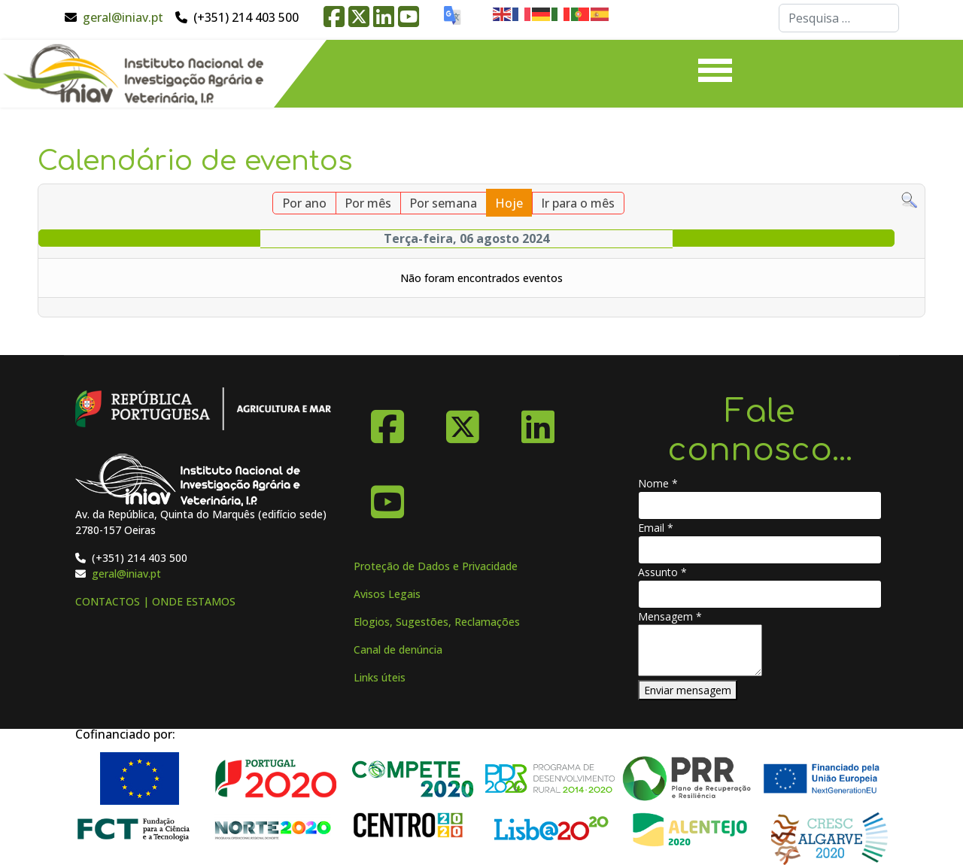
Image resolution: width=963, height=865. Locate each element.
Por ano (304, 203)
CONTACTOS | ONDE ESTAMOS (155, 601)
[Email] (760, 550)
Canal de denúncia (398, 649)
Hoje (509, 203)
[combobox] (839, 18)
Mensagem (670, 616)
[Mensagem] (700, 650)
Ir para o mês (578, 203)
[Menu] (715, 74)
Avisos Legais (387, 594)
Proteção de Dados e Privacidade (436, 566)
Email (655, 528)
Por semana (443, 203)
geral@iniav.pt (123, 17)
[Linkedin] (538, 421)
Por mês (368, 203)
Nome (658, 483)
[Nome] (760, 505)
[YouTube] (387, 496)
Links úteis (380, 677)
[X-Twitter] (463, 421)
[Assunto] (760, 594)
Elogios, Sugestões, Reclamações (437, 622)
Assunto (662, 572)
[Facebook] (387, 421)
